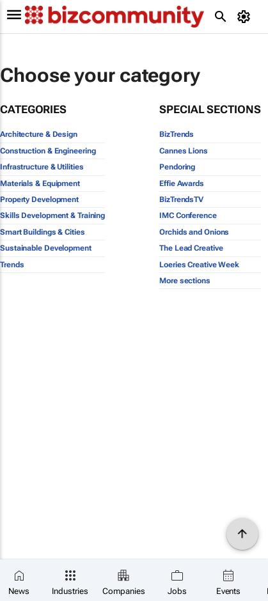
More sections (184, 280)
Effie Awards (181, 183)
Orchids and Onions (194, 232)
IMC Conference (188, 215)
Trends (12, 264)
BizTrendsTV (181, 199)
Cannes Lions (183, 150)
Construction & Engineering (47, 150)
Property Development (39, 199)
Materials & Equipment (40, 183)
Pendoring (177, 166)
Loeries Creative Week (199, 264)
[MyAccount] (246, 16)
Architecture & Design (38, 134)
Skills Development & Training (52, 215)
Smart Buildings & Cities (42, 232)
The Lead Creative (191, 248)
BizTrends (176, 134)
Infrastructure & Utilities (41, 166)
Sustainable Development (45, 248)
